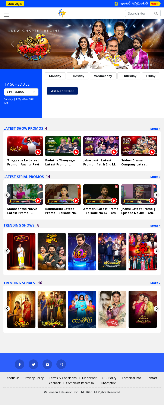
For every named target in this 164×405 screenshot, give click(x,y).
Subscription (108, 383)
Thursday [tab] (129, 76)
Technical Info (131, 378)
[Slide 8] (139, 65)
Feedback (54, 383)
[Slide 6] (133, 65)
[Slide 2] (121, 65)
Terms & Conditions (63, 378)
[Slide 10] (145, 65)
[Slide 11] (148, 65)
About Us (13, 378)
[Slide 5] (130, 65)
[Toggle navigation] (6, 15)
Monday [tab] (55, 76)
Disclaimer (89, 378)
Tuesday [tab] (77, 76)
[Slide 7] (136, 65)
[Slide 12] (151, 65)
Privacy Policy (34, 378)
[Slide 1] (116, 65)
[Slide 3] (124, 65)
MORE (154, 4)
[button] (12, 44)
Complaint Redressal (80, 383)
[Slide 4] (127, 65)
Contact (151, 378)
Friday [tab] (150, 76)
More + (155, 129)
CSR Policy (109, 378)
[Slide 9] (142, 65)
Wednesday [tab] (103, 76)
